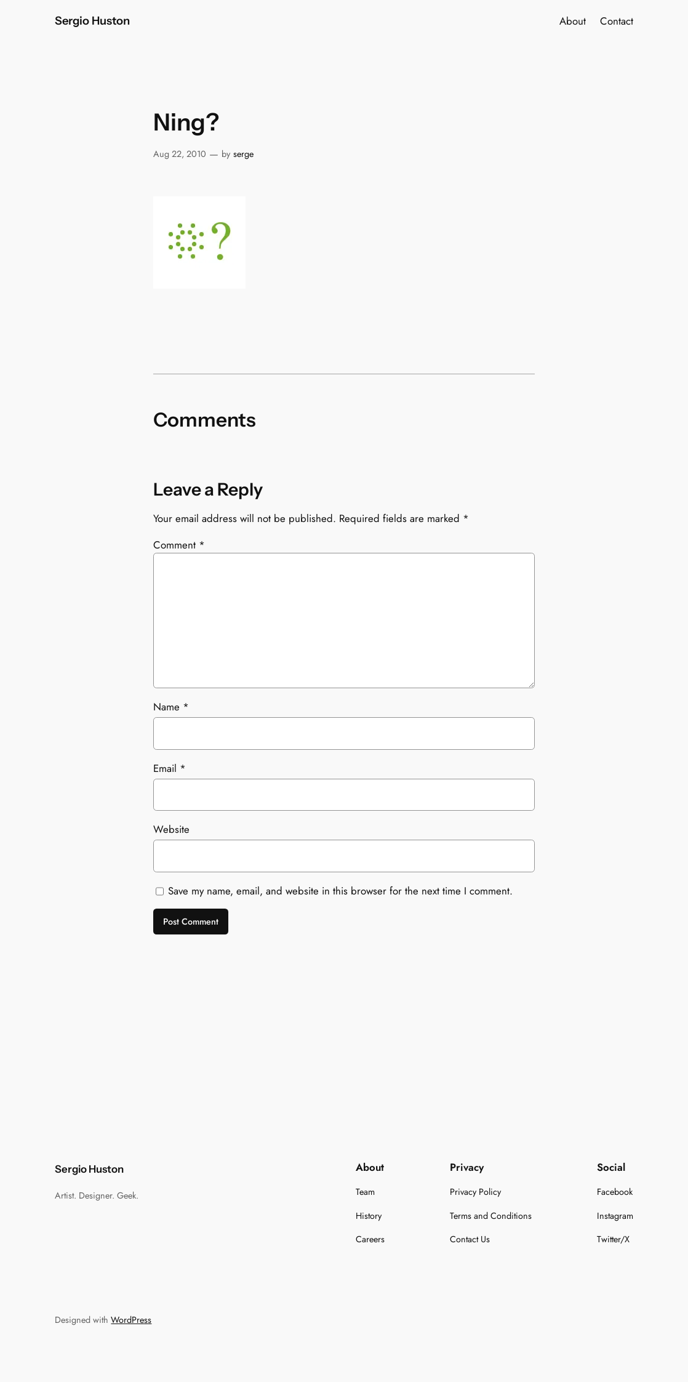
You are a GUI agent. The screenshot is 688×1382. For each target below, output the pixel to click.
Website (171, 829)
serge (243, 154)
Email (169, 768)
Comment (179, 544)
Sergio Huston (92, 21)
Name (171, 706)
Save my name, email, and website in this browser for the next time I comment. (340, 890)
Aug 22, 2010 (179, 154)
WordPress (131, 1320)
